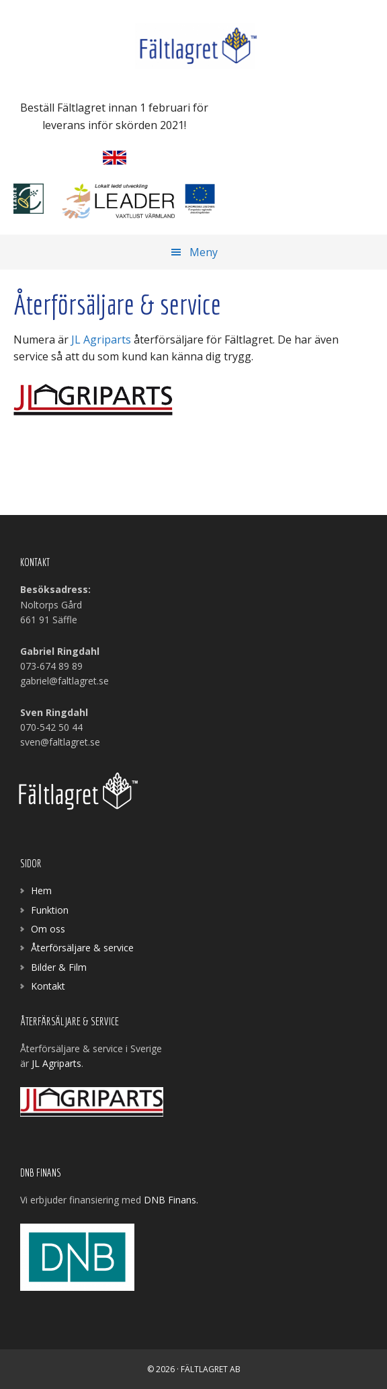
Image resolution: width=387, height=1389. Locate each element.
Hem (41, 890)
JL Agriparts (101, 339)
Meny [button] (203, 252)
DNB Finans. (172, 1199)
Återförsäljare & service (82, 947)
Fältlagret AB (193, 47)
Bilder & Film (59, 967)
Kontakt (48, 986)
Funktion (50, 910)
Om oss (48, 928)
